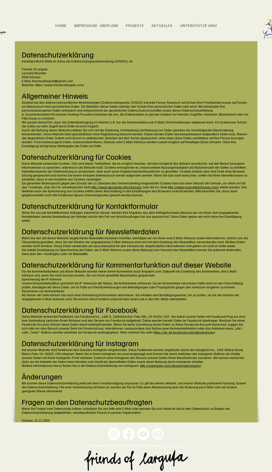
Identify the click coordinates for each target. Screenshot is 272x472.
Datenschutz (173, 446)
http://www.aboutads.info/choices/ (116, 187)
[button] (96, 25)
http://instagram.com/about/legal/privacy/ (170, 366)
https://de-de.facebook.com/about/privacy (184, 332)
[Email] (158, 434)
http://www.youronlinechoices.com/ (193, 187)
